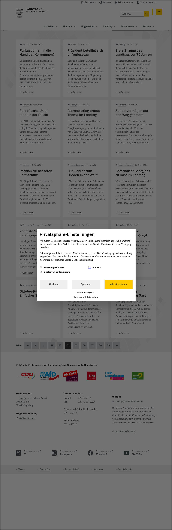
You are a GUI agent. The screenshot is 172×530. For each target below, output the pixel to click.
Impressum (79, 297)
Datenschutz (92, 297)
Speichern (86, 284)
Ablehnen (53, 284)
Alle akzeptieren (118, 284)
